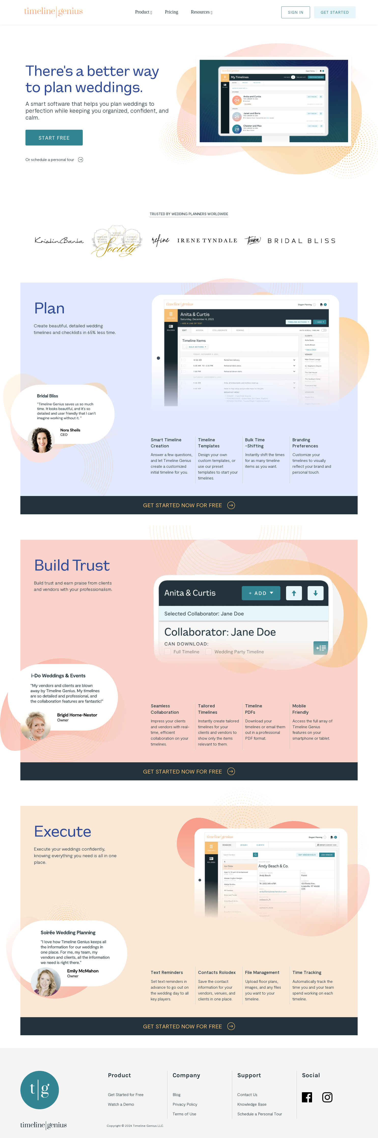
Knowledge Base (252, 1104)
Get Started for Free (126, 1094)
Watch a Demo (121, 1104)
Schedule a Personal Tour (259, 1113)
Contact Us (247, 1094)
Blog (176, 1094)
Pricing (171, 11)
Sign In (295, 12)
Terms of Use (184, 1113)
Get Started (335, 12)
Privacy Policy (185, 1104)
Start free (54, 138)
